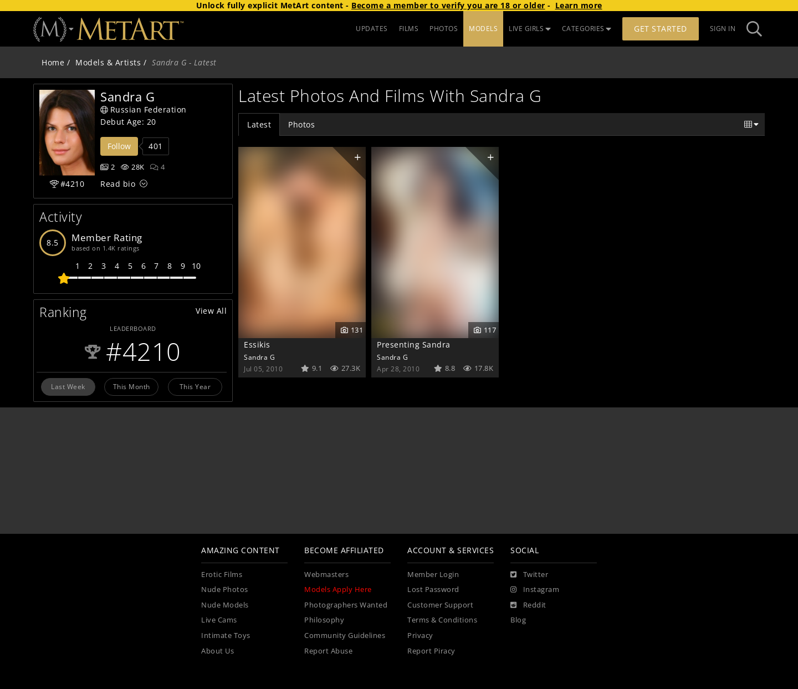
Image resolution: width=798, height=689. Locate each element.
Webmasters (326, 574)
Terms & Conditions (442, 620)
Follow (119, 146)
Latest (259, 124)
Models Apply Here (338, 589)
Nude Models (225, 605)
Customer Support (440, 605)
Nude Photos (224, 589)
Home (53, 62)
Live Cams (219, 620)
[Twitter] (529, 575)
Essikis (257, 344)
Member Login (433, 574)
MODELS (483, 28)
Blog (518, 620)
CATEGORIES (587, 28)
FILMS (409, 28)
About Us (217, 651)
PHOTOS (443, 28)
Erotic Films (221, 574)
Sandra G (259, 357)
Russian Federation (143, 109)
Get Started (660, 28)
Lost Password (433, 589)
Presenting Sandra (414, 344)
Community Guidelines (344, 635)
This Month (131, 386)
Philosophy (324, 620)
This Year (195, 386)
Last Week (68, 386)
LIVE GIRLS (530, 28)
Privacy (420, 635)
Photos (301, 124)
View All (211, 310)
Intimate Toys (225, 635)
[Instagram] (534, 590)
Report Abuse (328, 651)
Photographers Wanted (345, 605)
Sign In (723, 28)
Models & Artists (108, 62)
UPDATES (372, 28)
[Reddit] (528, 605)
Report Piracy (431, 651)
